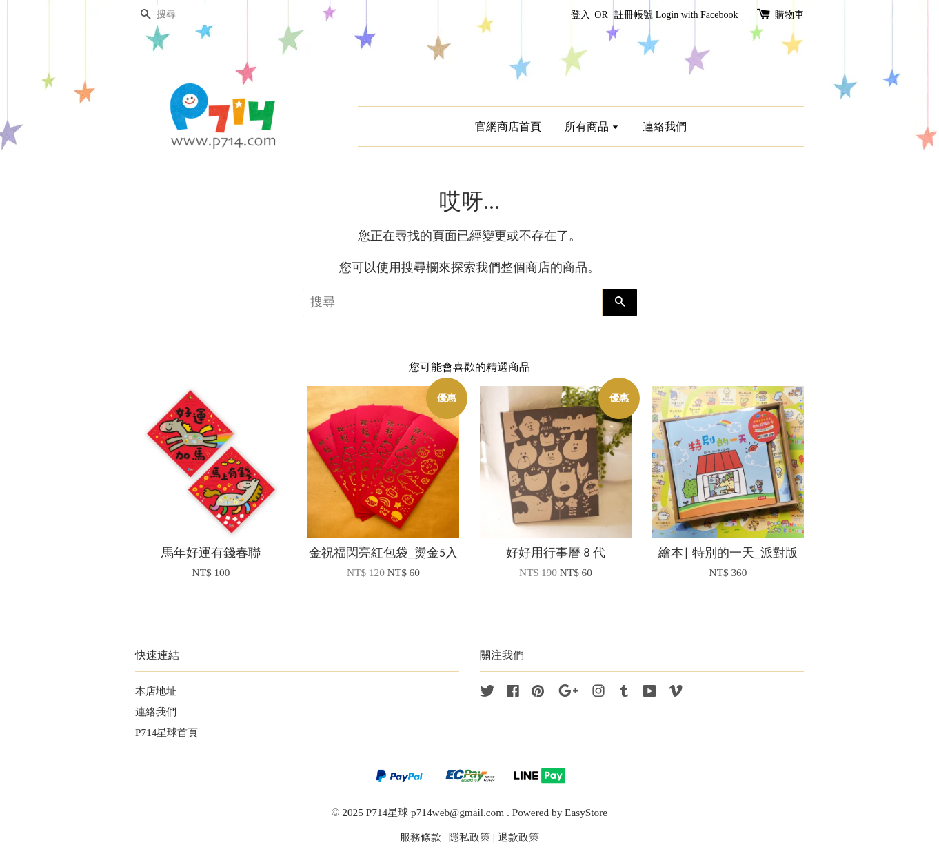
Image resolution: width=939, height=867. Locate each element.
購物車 (789, 15)
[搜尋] (176, 15)
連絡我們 (665, 126)
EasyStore (586, 812)
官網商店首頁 (508, 126)
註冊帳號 (633, 15)
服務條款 (420, 837)
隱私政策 (469, 837)
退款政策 (518, 837)
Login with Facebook (697, 15)
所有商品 (592, 126)
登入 (580, 15)
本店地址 (155, 691)
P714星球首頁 (166, 732)
